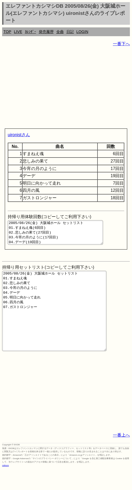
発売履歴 (46, 32)
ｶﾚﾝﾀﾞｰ (30, 32)
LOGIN (82, 32)
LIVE (18, 32)
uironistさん (19, 134)
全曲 (60, 32)
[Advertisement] (66, 88)
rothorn (5, 486)
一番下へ (121, 43)
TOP (7, 32)
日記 (70, 32)
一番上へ (121, 456)
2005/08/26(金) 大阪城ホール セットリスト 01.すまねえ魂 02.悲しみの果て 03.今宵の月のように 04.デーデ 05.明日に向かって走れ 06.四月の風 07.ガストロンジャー (54, 324)
